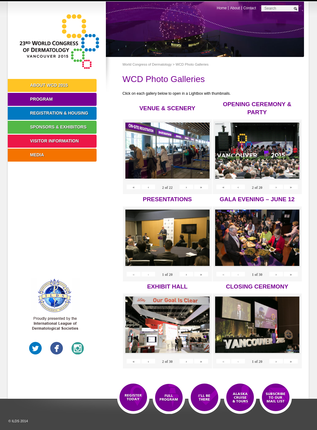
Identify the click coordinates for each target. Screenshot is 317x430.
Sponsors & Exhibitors (58, 126)
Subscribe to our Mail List (275, 398)
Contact (249, 8)
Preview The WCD (240, 398)
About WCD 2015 (49, 85)
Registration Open (133, 398)
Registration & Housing (59, 113)
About (235, 8)
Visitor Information (54, 140)
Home (222, 8)
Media (37, 154)
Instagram (77, 348)
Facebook (56, 348)
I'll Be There (204, 398)
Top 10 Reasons (169, 398)
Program (41, 99)
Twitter (35, 348)
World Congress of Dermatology (61, 42)
